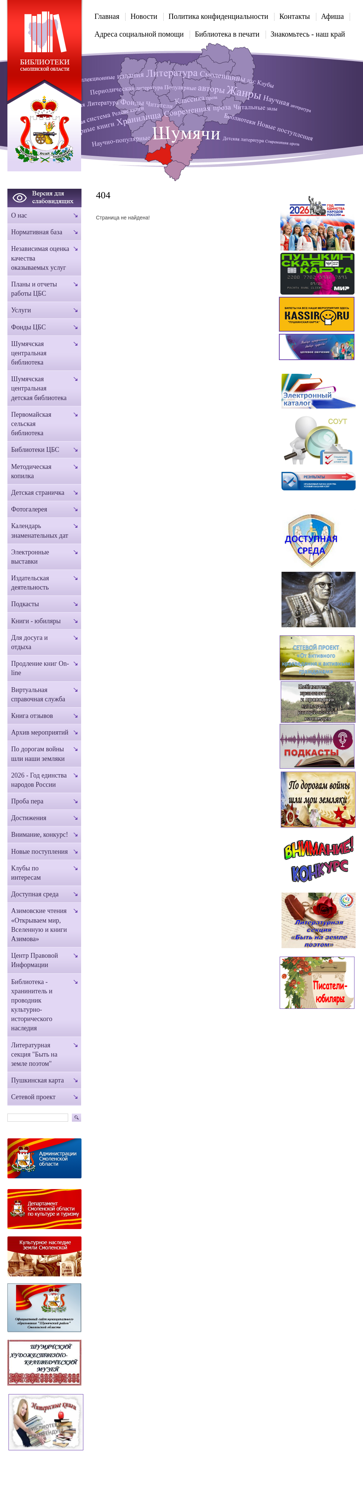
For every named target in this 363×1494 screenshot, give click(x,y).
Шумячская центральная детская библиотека (39, 388)
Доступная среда (35, 894)
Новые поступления (39, 851)
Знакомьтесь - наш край (308, 34)
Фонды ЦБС (28, 327)
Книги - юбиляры (36, 621)
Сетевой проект (33, 1097)
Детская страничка (37, 492)
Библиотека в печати (227, 34)
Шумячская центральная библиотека (29, 353)
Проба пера (27, 801)
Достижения (28, 818)
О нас (19, 215)
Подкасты (25, 604)
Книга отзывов (32, 715)
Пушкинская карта (37, 1080)
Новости (143, 16)
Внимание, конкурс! (39, 834)
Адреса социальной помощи (139, 34)
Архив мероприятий (40, 732)
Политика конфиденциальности (219, 16)
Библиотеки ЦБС (35, 449)
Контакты (294, 16)
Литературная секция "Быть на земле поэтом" (34, 1054)
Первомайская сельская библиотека (31, 424)
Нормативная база (36, 232)
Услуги (21, 310)
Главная (106, 16)
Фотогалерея (29, 509)
